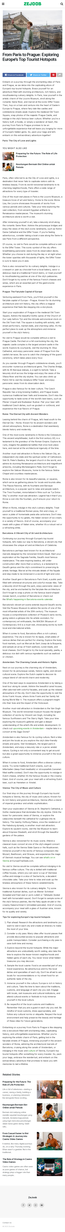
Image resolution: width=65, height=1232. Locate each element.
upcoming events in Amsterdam (28, 729)
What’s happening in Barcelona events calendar (29, 600)
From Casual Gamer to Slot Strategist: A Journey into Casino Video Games (15, 1137)
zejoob (32, 4)
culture (31, 1051)
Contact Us (7, 1223)
